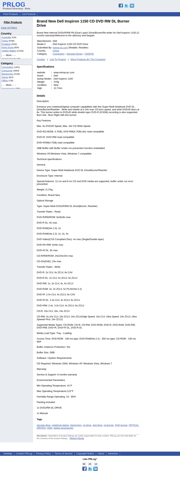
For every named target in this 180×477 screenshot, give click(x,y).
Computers (7, 67)
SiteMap (7, 453)
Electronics (7, 74)
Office (5, 80)
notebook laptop (60, 425)
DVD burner (121, 425)
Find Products (10, 14)
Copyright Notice (85, 453)
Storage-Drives (75, 53)
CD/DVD (89, 53)
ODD (49, 428)
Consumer (7, 70)
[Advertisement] (164, 74)
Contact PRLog (24, 453)
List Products (29, 14)
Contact (41, 59)
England (6, 44)
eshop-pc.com (60, 47)
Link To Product (58, 59)
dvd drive (97, 425)
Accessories (8, 88)
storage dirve (44, 425)
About (101, 453)
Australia (6, 37)
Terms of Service (64, 453)
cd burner (109, 425)
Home (5, 77)
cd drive (87, 425)
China (5, 40)
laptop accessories (63, 428)
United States (9, 50)
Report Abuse (77, 438)
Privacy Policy (43, 453)
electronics (76, 425)
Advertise (113, 453)
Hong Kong (8, 47)
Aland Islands (9, 58)
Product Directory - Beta (16, 7)
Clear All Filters (9, 27)
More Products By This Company (88, 59)
